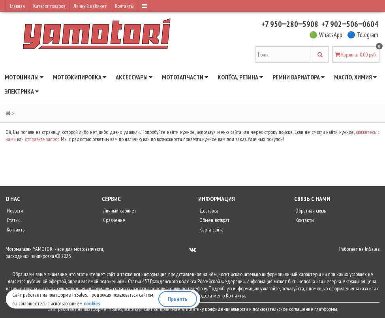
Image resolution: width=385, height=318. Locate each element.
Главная (17, 5)
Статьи (13, 220)
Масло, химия (355, 77)
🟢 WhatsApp (325, 34)
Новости (14, 210)
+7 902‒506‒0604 (349, 24)
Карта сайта (210, 229)
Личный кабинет (90, 5)
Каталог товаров (49, 5)
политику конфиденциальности (217, 308)
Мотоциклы (24, 77)
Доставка (208, 210)
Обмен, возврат (213, 220)
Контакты (124, 5)
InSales (372, 248)
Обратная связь (310, 210)
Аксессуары (134, 77)
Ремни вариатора (298, 77)
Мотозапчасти (185, 77)
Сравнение (113, 220)
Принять (178, 299)
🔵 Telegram (362, 34)
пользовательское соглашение (283, 308)
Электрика (22, 91)
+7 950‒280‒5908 (289, 24)
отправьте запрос (42, 139)
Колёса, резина (240, 77)
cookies (92, 303)
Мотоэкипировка (79, 77)
